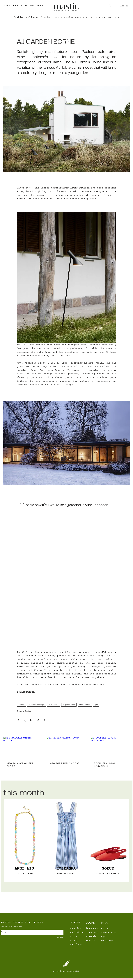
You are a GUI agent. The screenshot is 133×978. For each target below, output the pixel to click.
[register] (57, 936)
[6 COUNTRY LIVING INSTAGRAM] (110, 748)
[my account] (110, 940)
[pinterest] (92, 932)
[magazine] (76, 928)
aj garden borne (69, 705)
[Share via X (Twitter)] (24, 720)
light (96, 705)
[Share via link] (38, 720)
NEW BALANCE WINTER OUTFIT (20, 765)
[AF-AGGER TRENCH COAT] (66, 748)
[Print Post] (44, 720)
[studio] (79, 940)
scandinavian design (36, 705)
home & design (24, 711)
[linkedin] (92, 936)
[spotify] (92, 940)
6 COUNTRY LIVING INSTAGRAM (104, 765)
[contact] (107, 928)
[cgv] (110, 936)
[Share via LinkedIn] (31, 720)
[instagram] (92, 928)
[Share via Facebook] (18, 720)
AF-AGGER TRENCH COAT (64, 763)
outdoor (21, 705)
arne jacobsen (84, 705)
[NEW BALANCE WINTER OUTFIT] (22, 748)
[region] (25, 840)
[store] (79, 936)
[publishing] (79, 932)
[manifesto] (79, 944)
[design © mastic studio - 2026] (67, 971)
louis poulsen (53, 705)
